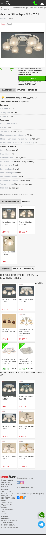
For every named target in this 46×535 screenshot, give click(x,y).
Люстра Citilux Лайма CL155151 (9, 458)
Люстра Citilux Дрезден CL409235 (8, 330)
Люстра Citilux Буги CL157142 (8, 223)
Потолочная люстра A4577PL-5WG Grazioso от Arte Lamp (26, 332)
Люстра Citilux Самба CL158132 (26, 398)
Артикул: (3, 18)
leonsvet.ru (4, 489)
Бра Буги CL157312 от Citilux (8, 253)
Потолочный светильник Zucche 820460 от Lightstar (25, 361)
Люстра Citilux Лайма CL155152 (26, 458)
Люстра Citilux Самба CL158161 (26, 301)
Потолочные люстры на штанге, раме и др (29, 8)
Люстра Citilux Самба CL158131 (9, 301)
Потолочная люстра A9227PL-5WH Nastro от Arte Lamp (9, 361)
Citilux (17, 158)
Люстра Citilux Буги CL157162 (25, 223)
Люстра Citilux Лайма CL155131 (26, 428)
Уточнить (32, 78)
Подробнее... (24, 101)
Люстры (6, 10)
